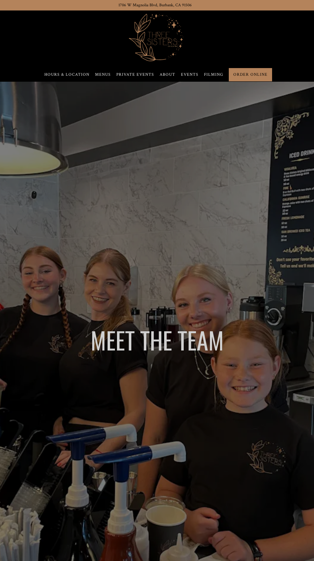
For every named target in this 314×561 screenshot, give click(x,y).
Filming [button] (213, 74)
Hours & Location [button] (66, 74)
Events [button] (189, 74)
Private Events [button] (135, 74)
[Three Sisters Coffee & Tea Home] (157, 36)
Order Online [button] (250, 74)
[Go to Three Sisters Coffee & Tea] (155, 5)
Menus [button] (103, 74)
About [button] (167, 74)
